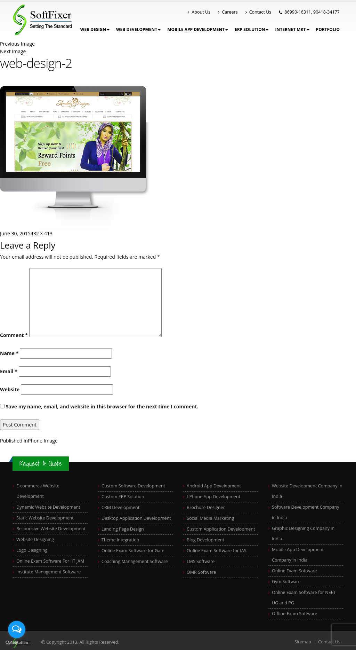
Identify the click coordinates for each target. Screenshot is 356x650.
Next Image (13, 51)
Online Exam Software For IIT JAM (50, 561)
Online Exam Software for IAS (216, 551)
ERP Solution (252, 29)
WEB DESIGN (95, 29)
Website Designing (35, 539)
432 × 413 (41, 233)
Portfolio (328, 29)
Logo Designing (32, 550)
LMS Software (201, 561)
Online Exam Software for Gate (133, 551)
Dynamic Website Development (48, 507)
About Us (199, 12)
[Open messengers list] (16, 629)
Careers (227, 12)
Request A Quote (40, 463)
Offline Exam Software (294, 614)
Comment (14, 335)
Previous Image (17, 43)
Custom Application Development (221, 529)
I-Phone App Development (213, 497)
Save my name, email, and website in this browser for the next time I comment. (102, 406)
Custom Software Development (133, 486)
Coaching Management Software (135, 561)
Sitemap (302, 642)
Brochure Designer (206, 507)
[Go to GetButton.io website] (17, 643)
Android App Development (214, 486)
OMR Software (201, 572)
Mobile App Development (197, 29)
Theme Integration (120, 540)
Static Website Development (45, 518)
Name (9, 353)
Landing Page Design (123, 529)
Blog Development (205, 540)
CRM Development (120, 507)
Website (9, 389)
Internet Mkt (292, 29)
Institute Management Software (48, 572)
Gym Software (286, 582)
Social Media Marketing (210, 518)
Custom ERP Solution (123, 497)
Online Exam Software (294, 571)
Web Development (138, 29)
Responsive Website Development (51, 529)
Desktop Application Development (136, 518)
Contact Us (258, 12)
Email (8, 371)
